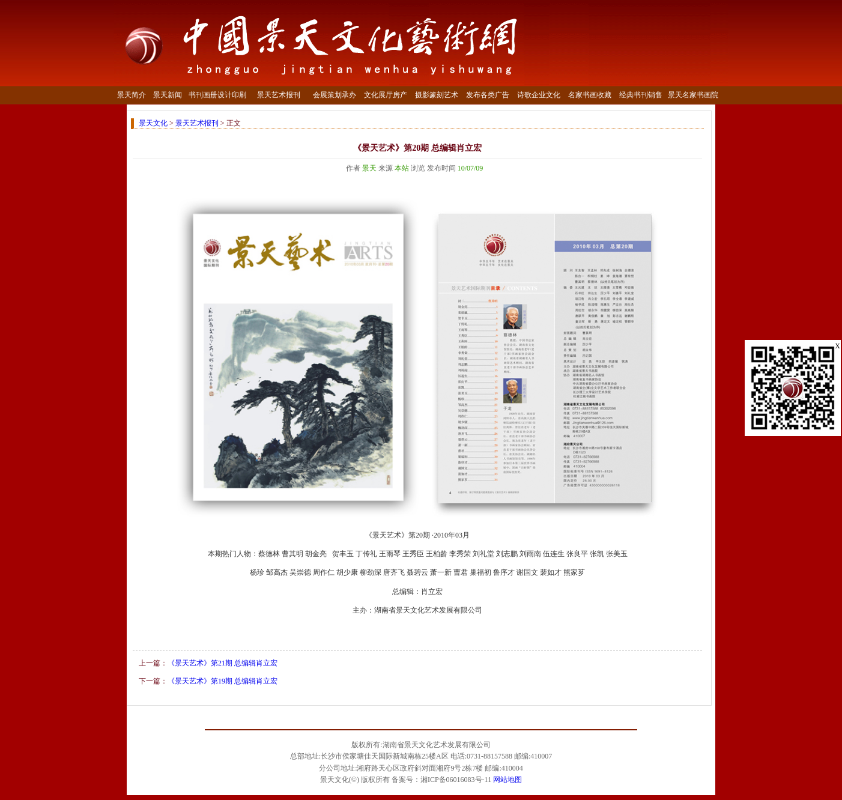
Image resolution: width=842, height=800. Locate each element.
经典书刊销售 (640, 95)
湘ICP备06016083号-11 (455, 779)
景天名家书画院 (693, 95)
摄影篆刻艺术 (436, 95)
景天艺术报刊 (278, 95)
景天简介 (131, 95)
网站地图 (507, 779)
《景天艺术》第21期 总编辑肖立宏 (222, 663)
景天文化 (153, 123)
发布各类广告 (487, 95)
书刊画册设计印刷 (217, 95)
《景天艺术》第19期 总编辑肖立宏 (222, 681)
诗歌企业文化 (538, 95)
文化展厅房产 (385, 95)
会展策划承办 (334, 95)
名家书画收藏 (589, 95)
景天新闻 (167, 95)
